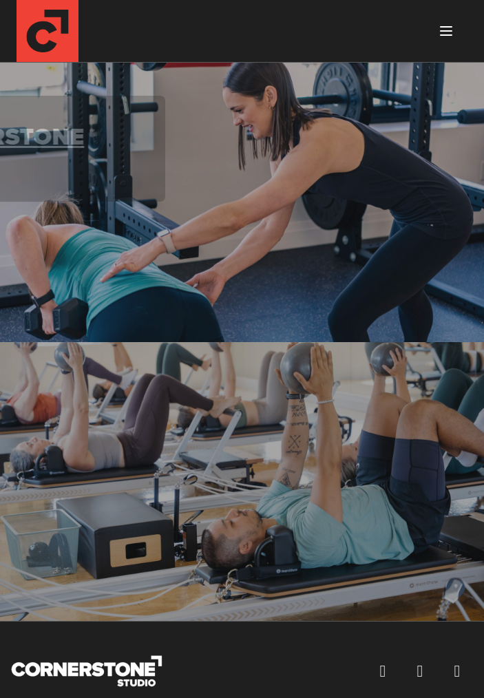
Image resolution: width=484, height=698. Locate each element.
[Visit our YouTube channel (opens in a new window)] (457, 671)
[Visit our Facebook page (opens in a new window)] (383, 671)
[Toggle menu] (446, 31)
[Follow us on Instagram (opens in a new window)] (420, 671)
